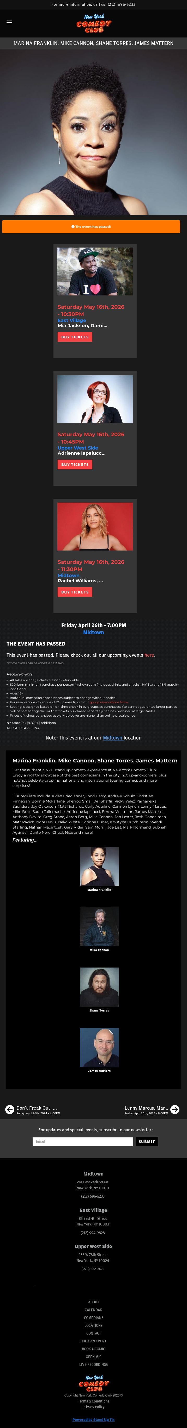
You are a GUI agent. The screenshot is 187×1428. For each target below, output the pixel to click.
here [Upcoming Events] (149, 655)
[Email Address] (83, 1141)
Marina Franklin (99, 890)
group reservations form (109, 702)
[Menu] (9, 22)
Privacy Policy (93, 1407)
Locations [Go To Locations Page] (93, 1325)
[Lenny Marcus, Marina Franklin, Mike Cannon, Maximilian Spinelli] (152, 1110)
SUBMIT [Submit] (147, 1141)
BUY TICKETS (75, 337)
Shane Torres (99, 1011)
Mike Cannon (99, 950)
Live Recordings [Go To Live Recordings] (93, 1364)
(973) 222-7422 (92, 1269)
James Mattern (99, 1071)
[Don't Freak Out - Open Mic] (32, 1110)
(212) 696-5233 (122, 4)
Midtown (113, 738)
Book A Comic (93, 1349)
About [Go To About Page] (93, 1302)
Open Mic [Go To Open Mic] (93, 1357)
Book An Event (93, 1341)
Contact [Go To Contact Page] (93, 1333)
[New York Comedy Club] (93, 23)
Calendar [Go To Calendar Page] (93, 1310)
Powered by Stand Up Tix (94, 1420)
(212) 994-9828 (93, 1233)
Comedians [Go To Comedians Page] (93, 1318)
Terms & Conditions (93, 1401)
